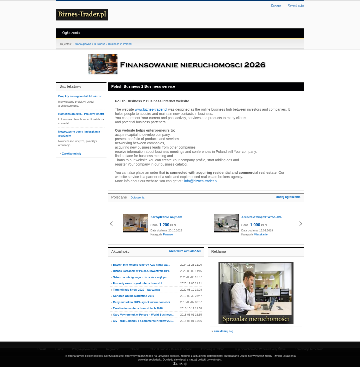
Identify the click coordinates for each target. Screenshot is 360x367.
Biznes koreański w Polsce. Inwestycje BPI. (141, 270)
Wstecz (111, 224)
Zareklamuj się (71, 153)
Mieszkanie (261, 234)
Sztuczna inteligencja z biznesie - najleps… (141, 277)
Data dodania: (159, 230)
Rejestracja (296, 5)
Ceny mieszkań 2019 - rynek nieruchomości (141, 302)
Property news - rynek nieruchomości (137, 283)
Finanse (168, 234)
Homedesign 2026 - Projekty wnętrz (81, 113)
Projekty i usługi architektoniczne (80, 96)
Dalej (300, 224)
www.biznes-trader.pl (151, 109)
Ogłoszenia (71, 33)
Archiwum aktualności (184, 251)
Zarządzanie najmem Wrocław (166, 217)
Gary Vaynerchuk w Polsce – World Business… (143, 314)
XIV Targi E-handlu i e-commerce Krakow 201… (143, 320)
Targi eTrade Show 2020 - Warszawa (136, 289)
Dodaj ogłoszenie (288, 197)
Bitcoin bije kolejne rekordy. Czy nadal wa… (141, 264)
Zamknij (180, 364)
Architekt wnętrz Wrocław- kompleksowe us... (261, 217)
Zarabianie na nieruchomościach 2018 (138, 308)
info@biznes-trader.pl (201, 181)
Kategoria (156, 234)
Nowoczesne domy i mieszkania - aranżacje (80, 133)
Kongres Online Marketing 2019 (133, 295)
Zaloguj (276, 5)
